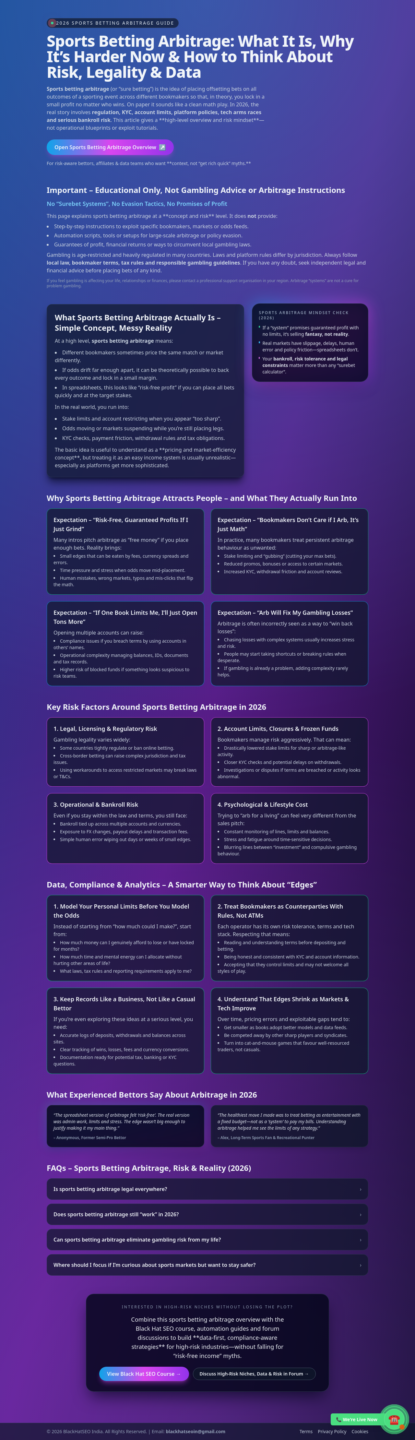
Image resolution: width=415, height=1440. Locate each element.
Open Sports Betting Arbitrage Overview (110, 147)
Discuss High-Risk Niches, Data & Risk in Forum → (254, 1374)
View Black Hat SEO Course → (144, 1373)
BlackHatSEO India (83, 1431)
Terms (306, 1431)
